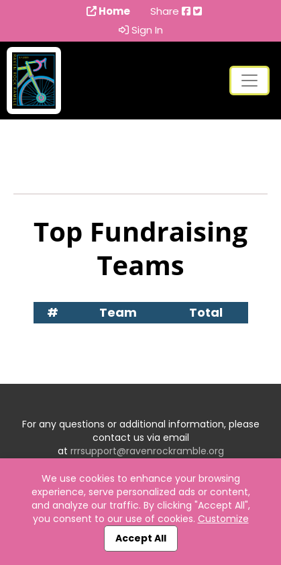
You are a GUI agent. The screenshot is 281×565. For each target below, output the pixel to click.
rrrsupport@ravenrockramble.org (147, 451)
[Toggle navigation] (249, 80)
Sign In (141, 30)
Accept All (140, 538)
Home (108, 11)
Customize (223, 518)
